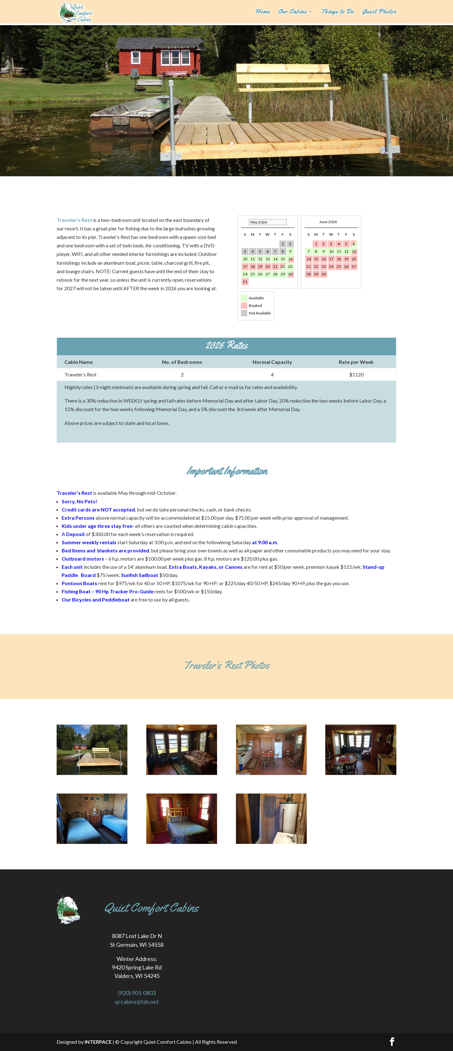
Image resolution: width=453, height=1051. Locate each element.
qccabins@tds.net (137, 1001)
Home (262, 12)
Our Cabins (292, 12)
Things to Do (337, 12)
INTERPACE (98, 1042)
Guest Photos (379, 12)
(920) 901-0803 (137, 992)
